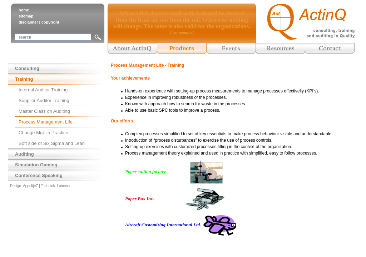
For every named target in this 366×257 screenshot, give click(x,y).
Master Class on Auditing (44, 111)
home (24, 10)
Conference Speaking (39, 175)
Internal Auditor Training (43, 89)
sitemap (26, 16)
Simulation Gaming (36, 164)
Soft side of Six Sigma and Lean (52, 143)
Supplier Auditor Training (44, 100)
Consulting (27, 68)
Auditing (24, 154)
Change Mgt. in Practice (43, 132)
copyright (50, 22)
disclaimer (28, 22)
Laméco (63, 186)
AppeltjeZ (30, 186)
